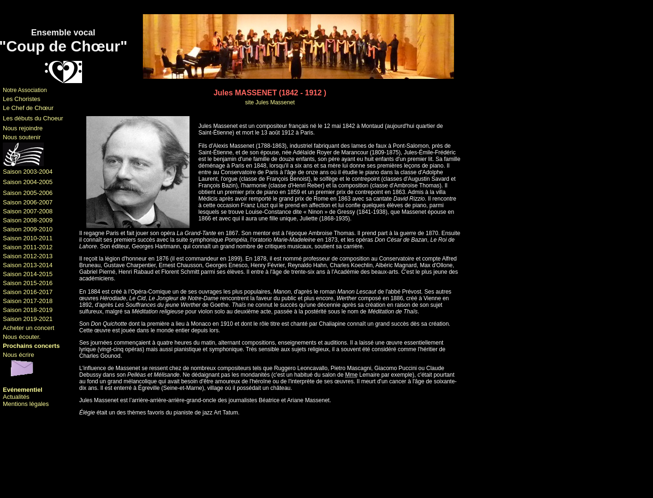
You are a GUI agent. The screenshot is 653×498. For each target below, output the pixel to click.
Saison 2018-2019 (28, 309)
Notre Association (25, 90)
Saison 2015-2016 (28, 283)
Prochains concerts (31, 345)
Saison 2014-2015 (28, 274)
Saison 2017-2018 (28, 300)
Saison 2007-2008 (28, 211)
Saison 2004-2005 (28, 182)
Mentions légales (26, 403)
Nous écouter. (22, 336)
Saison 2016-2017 (28, 291)
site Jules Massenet (270, 102)
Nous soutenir (22, 137)
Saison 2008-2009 (28, 220)
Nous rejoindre (23, 128)
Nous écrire (18, 354)
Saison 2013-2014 (28, 265)
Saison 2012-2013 (28, 256)
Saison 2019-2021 (28, 318)
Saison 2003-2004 (28, 171)
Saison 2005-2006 (28, 192)
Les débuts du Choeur (33, 118)
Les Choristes (21, 98)
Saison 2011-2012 (28, 247)
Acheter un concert (28, 327)
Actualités (16, 396)
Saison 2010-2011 (28, 238)
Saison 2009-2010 (28, 229)
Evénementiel (22, 389)
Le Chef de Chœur (28, 107)
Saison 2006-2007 (28, 202)
